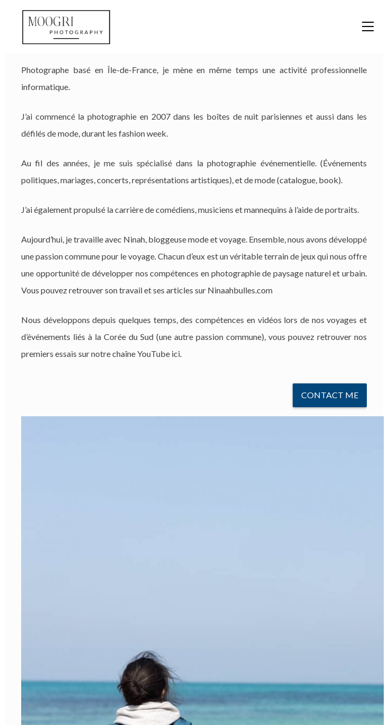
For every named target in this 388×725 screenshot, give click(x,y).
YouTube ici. (159, 353)
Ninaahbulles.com (240, 290)
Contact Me (329, 395)
